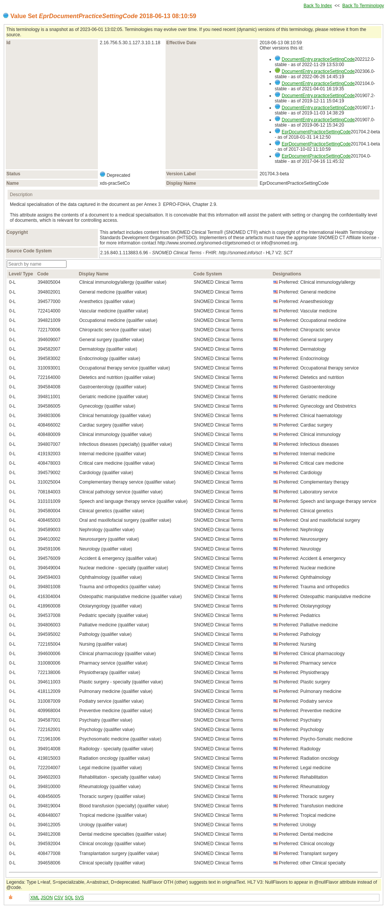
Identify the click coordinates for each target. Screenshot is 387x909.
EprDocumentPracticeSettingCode (316, 131)
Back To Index (317, 5)
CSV (58, 897)
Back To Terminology (363, 5)
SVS (79, 897)
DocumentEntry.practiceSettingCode (318, 59)
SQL (69, 897)
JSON (47, 897)
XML (34, 897)
